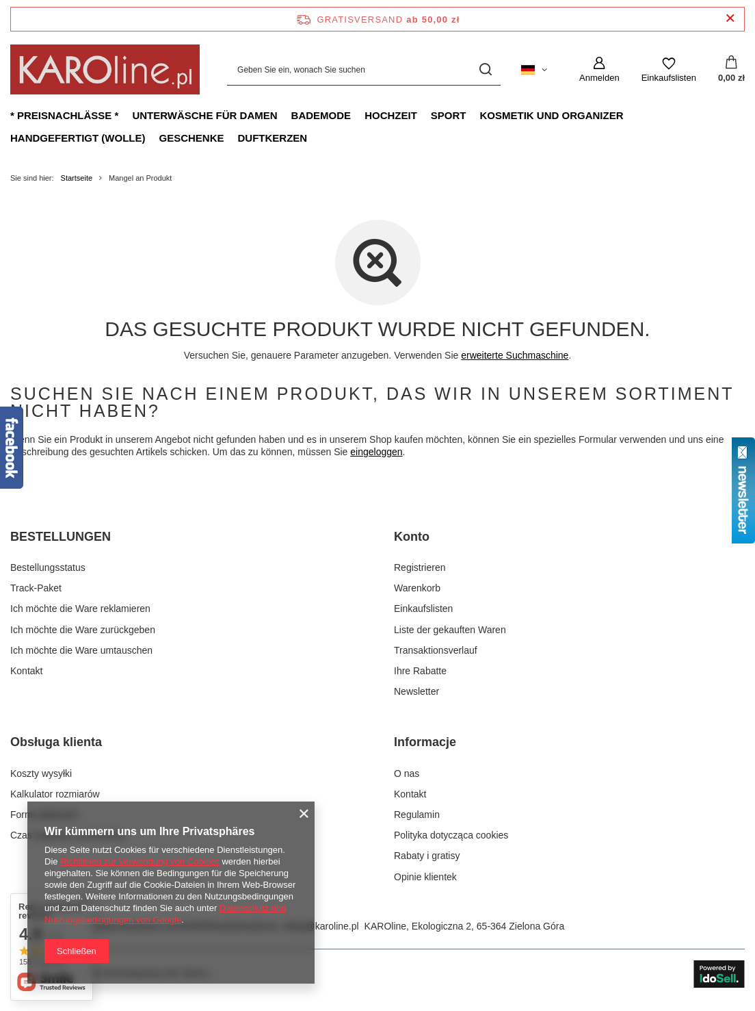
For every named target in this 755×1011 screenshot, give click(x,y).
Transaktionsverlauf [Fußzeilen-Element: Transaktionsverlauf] (435, 650)
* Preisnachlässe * (64, 115)
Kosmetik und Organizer (551, 115)
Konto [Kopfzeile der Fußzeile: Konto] (411, 536)
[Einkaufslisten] (668, 69)
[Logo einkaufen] (105, 69)
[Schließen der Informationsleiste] (730, 19)
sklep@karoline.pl (321, 926)
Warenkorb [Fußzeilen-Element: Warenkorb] (417, 588)
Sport (448, 115)
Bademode (321, 115)
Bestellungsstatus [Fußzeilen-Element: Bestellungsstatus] (47, 567)
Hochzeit (391, 115)
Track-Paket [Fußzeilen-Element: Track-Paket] (36, 588)
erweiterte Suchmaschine (514, 355)
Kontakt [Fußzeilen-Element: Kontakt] (26, 670)
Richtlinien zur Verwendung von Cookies (140, 861)
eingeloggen (376, 451)
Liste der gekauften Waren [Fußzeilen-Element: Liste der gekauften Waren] (450, 629)
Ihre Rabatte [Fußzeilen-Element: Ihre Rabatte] (420, 670)
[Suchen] (485, 69)
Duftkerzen (273, 138)
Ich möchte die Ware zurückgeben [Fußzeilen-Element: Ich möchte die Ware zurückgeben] (82, 629)
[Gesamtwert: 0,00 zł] (731, 69)
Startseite (76, 178)
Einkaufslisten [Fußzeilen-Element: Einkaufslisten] (423, 608)
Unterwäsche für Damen (204, 115)
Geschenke (191, 138)
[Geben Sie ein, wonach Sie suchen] (364, 69)
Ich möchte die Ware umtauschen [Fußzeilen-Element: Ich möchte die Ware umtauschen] (81, 650)
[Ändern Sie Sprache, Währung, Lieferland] (534, 70)
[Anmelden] (599, 69)
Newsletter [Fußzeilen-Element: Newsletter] (416, 691)
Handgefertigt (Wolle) (77, 138)
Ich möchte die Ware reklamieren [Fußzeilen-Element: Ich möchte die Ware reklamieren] (80, 608)
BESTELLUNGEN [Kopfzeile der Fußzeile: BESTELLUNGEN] (60, 536)
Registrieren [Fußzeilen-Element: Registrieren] (419, 567)
